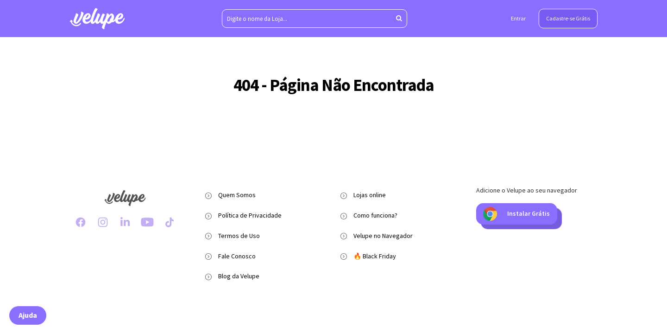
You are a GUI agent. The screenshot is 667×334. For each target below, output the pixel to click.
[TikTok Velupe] (169, 222)
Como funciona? (375, 215)
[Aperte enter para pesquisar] (399, 19)
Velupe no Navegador (383, 235)
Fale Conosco (237, 256)
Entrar (518, 18)
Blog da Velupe (238, 276)
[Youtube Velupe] (147, 222)
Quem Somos (237, 195)
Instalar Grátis (516, 214)
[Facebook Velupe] (80, 222)
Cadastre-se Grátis (568, 18)
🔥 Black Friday (374, 256)
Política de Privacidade (250, 215)
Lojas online (369, 195)
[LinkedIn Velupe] (125, 222)
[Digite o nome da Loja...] (314, 18)
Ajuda (28, 315)
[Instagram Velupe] (103, 222)
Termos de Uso (239, 235)
